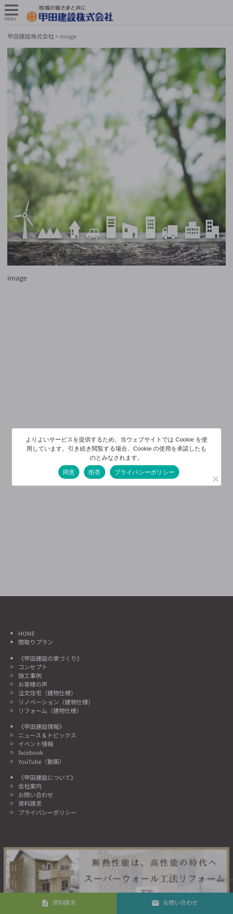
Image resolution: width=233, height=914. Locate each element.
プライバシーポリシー (144, 472)
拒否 (94, 472)
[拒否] (215, 478)
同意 (69, 472)
